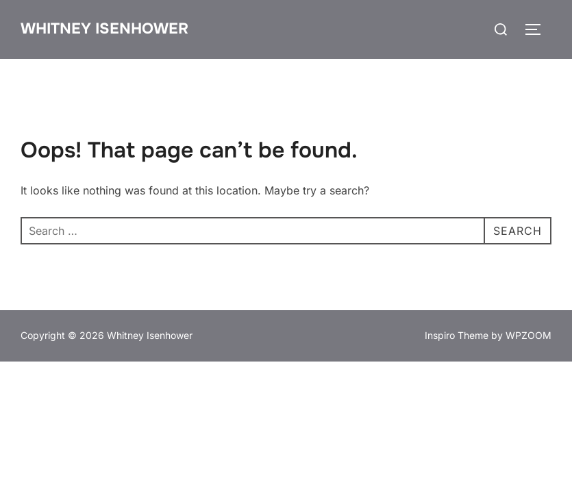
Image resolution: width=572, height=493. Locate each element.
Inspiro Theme (456, 335)
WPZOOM (528, 335)
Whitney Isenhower (104, 28)
